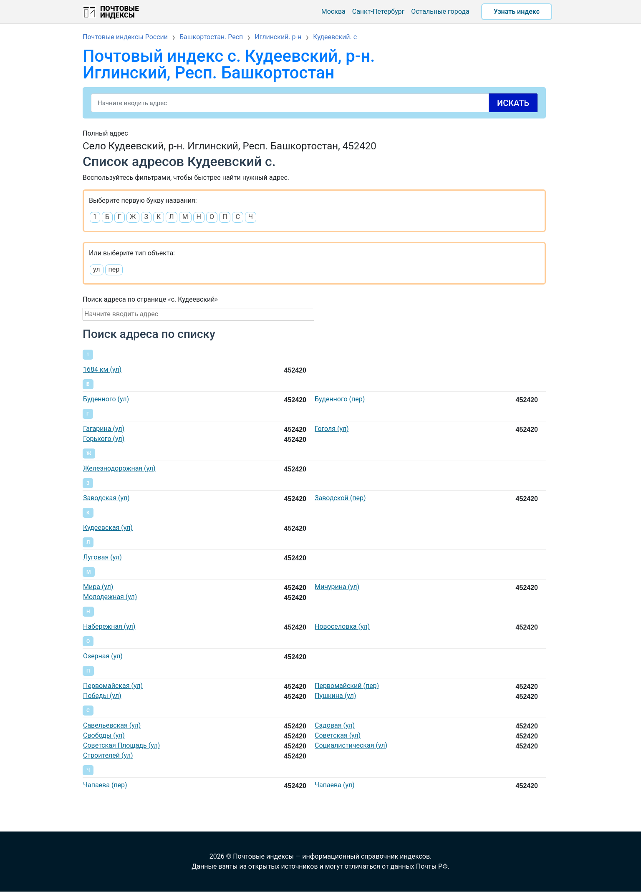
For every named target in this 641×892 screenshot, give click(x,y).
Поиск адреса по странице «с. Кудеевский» (150, 299)
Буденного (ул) (106, 399)
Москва (333, 11)
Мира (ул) (98, 587)
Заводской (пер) (340, 498)
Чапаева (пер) (105, 785)
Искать (513, 103)
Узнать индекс (517, 11)
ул (96, 269)
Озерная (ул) (103, 656)
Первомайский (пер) (347, 686)
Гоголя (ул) (332, 429)
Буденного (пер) (340, 399)
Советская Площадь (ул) (121, 745)
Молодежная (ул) (110, 597)
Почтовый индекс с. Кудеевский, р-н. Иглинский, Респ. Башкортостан (229, 64)
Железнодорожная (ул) (119, 468)
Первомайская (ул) (113, 686)
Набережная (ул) (109, 626)
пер (114, 269)
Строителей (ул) (108, 755)
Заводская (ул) (106, 498)
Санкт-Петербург (378, 11)
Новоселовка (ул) (342, 626)
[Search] (314, 102)
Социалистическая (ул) (351, 745)
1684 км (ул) (102, 369)
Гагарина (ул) (103, 429)
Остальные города (440, 11)
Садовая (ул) (335, 725)
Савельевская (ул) (112, 725)
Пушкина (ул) (335, 696)
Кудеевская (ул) (108, 528)
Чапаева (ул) (334, 785)
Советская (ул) (338, 735)
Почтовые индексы (119, 11)
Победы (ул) (102, 696)
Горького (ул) (103, 439)
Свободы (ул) (104, 735)
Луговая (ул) (102, 557)
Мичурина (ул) (337, 587)
